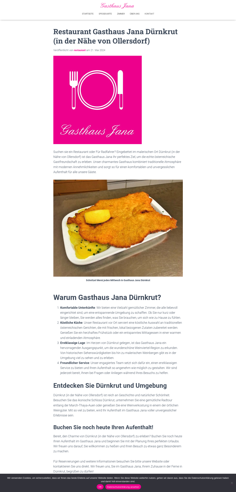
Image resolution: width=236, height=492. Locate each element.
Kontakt (149, 13)
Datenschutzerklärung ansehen (123, 487)
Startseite (88, 13)
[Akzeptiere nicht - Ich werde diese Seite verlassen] (231, 483)
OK (100, 487)
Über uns (134, 13)
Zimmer (121, 13)
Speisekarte (105, 13)
